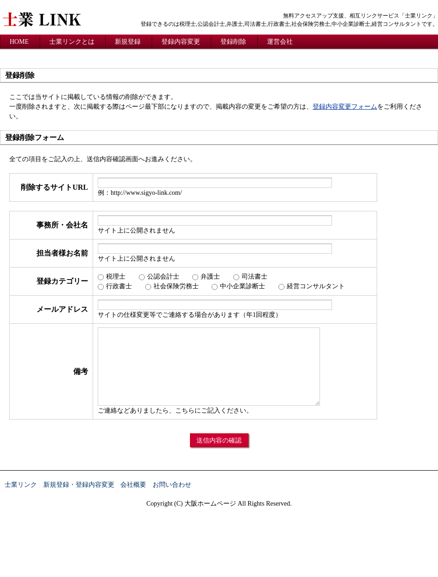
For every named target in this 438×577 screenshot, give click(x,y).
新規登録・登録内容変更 (78, 484)
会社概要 (133, 484)
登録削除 (233, 41)
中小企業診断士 (242, 286)
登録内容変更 (180, 41)
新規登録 (128, 41)
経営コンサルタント (316, 286)
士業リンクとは (72, 41)
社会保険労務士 (176, 286)
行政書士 (119, 286)
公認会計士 (163, 276)
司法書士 (254, 276)
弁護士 (210, 276)
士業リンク (21, 484)
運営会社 (280, 41)
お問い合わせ (172, 484)
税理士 (115, 276)
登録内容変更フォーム (345, 106)
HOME (19, 41)
